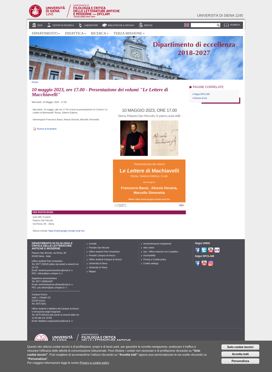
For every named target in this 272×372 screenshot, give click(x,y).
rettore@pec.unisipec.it (50, 273)
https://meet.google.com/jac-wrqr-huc (66, 231)
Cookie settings (150, 263)
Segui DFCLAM (201, 94)
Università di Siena (98, 263)
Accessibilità (149, 255)
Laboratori (91, 25)
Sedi (39, 25)
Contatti (92, 243)
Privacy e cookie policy (94, 363)
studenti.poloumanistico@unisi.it (55, 270)
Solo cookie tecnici (240, 347)
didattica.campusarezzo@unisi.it (55, 321)
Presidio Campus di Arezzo (102, 255)
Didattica (74, 33)
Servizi (148, 25)
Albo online (148, 247)
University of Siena (98, 267)
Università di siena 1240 (220, 15)
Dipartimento (44, 33)
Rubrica (235, 25)
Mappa (92, 271)
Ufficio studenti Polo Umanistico (104, 251)
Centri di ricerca (63, 25)
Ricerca (98, 33)
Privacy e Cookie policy (154, 259)
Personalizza (240, 362)
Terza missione (127, 33)
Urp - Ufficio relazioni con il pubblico (160, 251)
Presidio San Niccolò (99, 247)
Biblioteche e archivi (121, 25)
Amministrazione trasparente (157, 243)
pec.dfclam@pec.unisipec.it (52, 287)
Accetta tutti (240, 355)
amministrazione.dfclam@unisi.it (55, 284)
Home (35, 82)
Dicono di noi (200, 98)
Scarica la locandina (46, 129)
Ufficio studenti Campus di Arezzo (105, 259)
